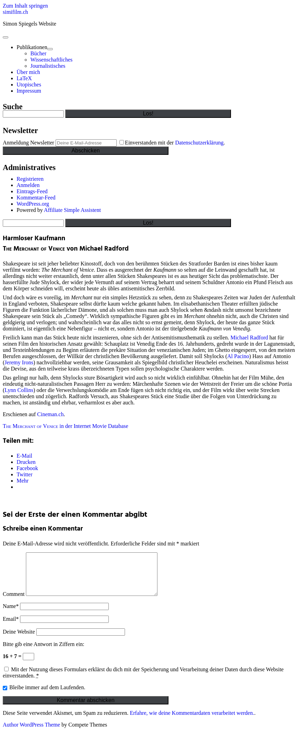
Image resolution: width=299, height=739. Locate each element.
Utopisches (29, 84)
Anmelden (28, 185)
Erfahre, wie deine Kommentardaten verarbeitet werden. (192, 721)
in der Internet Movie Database (65, 426)
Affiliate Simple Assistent (72, 210)
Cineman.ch (50, 414)
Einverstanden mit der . (172, 143)
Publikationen (32, 47)
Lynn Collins (18, 390)
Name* (11, 614)
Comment (14, 602)
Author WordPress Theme (31, 733)
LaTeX (24, 78)
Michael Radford (249, 337)
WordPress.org (33, 204)
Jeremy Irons (18, 362)
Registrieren (30, 179)
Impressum (29, 91)
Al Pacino (238, 356)
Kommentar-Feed (36, 197)
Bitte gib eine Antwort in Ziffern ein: (43, 652)
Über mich (28, 72)
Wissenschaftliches (51, 60)
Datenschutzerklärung (199, 143)
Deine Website (19, 640)
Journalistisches (47, 66)
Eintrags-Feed (32, 191)
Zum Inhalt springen (25, 6)
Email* (11, 627)
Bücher (38, 53)
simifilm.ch (15, 12)
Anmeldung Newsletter (28, 143)
